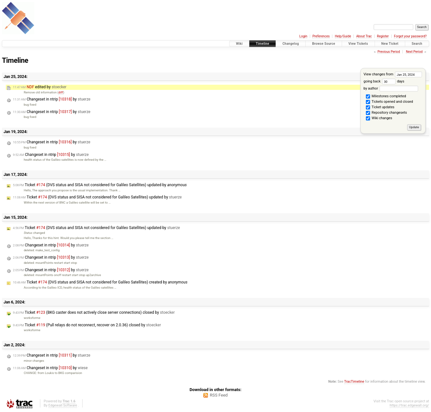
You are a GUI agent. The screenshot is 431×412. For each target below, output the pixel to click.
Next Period (414, 51)
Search (417, 43)
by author (391, 88)
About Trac (364, 36)
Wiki (239, 43)
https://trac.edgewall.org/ (409, 405)
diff (60, 92)
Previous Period (388, 51)
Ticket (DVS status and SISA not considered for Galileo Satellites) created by (100, 282)
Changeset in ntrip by (51, 99)
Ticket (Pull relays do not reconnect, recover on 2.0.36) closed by (87, 325)
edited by (39, 87)
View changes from (393, 74)
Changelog (290, 43)
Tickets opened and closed (389, 102)
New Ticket (389, 43)
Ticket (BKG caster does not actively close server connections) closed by (94, 312)
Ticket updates (380, 107)
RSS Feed (219, 395)
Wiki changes (379, 118)
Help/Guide (343, 36)
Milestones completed (386, 96)
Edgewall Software (62, 405)
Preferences (320, 36)
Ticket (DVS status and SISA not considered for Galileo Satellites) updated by (100, 185)
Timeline (262, 43)
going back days (384, 81)
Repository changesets (386, 113)
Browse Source (323, 43)
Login (303, 36)
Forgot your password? (410, 36)
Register (383, 36)
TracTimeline (354, 381)
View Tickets (358, 43)
